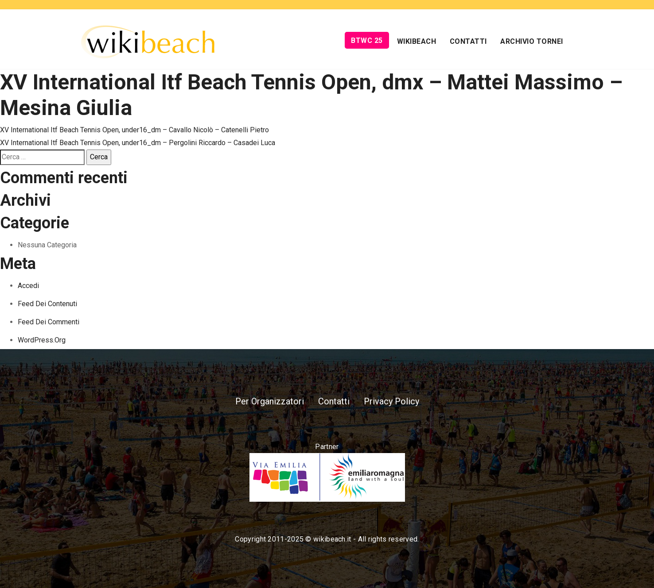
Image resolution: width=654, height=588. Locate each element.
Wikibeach (416, 41)
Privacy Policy (391, 401)
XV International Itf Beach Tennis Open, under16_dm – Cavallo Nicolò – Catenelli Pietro (134, 130)
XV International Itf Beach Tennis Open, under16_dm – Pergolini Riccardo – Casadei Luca (137, 142)
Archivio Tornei (531, 41)
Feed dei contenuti (47, 304)
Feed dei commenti (48, 322)
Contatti (468, 41)
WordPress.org (42, 340)
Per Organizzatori (269, 401)
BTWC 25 (367, 40)
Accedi (28, 285)
